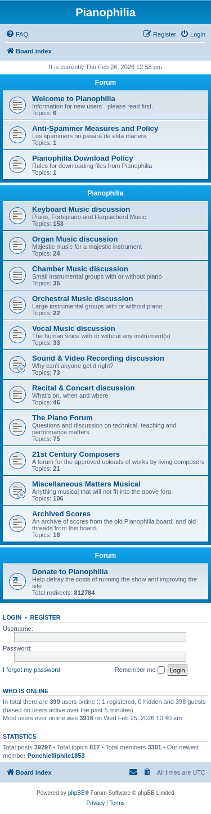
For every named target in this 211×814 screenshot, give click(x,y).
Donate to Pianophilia (70, 571)
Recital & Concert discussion (83, 388)
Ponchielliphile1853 (55, 755)
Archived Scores (61, 514)
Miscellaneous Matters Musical (86, 484)
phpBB (76, 793)
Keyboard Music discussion (81, 209)
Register (45, 617)
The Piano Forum (62, 417)
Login (12, 617)
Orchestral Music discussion (82, 298)
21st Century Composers (76, 454)
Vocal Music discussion (73, 328)
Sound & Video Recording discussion (98, 358)
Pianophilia (105, 193)
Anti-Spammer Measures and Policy (95, 128)
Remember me (140, 670)
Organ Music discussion (75, 239)
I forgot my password (31, 669)
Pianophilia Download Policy (82, 158)
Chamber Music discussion (80, 269)
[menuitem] (17, 34)
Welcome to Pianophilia (73, 98)
